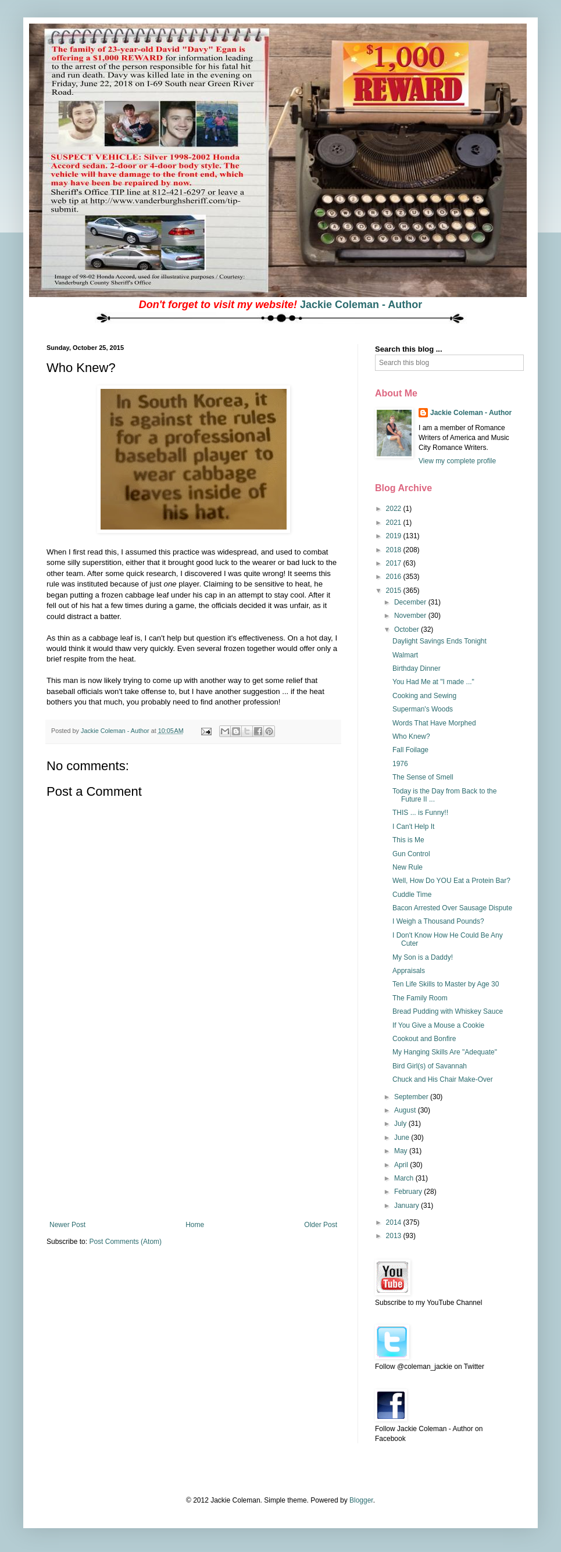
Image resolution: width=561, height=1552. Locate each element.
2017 (394, 563)
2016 (394, 577)
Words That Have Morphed (434, 723)
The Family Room (420, 998)
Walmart (405, 655)
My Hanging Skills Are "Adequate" (444, 1052)
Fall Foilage (410, 750)
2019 (394, 536)
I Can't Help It (413, 827)
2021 (394, 522)
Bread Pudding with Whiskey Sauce (447, 1011)
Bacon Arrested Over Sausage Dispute (452, 908)
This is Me (408, 840)
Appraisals (408, 971)
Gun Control (411, 854)
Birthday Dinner (416, 668)
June (402, 1137)
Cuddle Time (411, 895)
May (401, 1151)
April (402, 1165)
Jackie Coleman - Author (361, 304)
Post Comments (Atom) (125, 1242)
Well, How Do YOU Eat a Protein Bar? (451, 881)
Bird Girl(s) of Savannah (429, 1066)
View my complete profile (457, 461)
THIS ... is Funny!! (420, 813)
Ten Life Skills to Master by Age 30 (445, 984)
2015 (394, 591)
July (401, 1124)
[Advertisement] (193, 1133)
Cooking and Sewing (424, 696)
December (411, 602)
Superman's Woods (422, 709)
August (406, 1110)
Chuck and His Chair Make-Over (442, 1079)
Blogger (361, 1500)
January (407, 1205)
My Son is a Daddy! (422, 957)
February (409, 1192)
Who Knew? (411, 736)
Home (194, 1225)
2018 (394, 550)
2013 (394, 1236)
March (405, 1178)
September (412, 1097)
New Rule (407, 867)
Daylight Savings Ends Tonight (439, 641)
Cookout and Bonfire (424, 1039)
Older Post (320, 1225)
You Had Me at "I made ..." (433, 682)
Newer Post (67, 1225)
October (407, 629)
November (411, 615)
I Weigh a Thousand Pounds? (438, 921)
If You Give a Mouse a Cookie (438, 1025)
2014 (394, 1222)
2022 (394, 509)
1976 (400, 764)
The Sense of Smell (422, 777)
